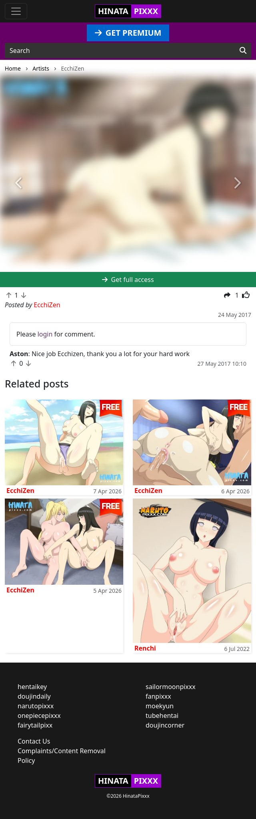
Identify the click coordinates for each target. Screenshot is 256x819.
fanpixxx (158, 696)
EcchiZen (20, 490)
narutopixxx (36, 705)
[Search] (243, 50)
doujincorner (165, 725)
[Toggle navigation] (16, 11)
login (45, 334)
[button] (19, 183)
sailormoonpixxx (171, 686)
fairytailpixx (35, 725)
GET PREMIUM (128, 32)
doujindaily (34, 696)
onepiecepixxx (39, 715)
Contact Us (34, 741)
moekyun (160, 705)
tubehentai (162, 715)
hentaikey (32, 686)
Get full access (128, 279)
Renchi (145, 648)
